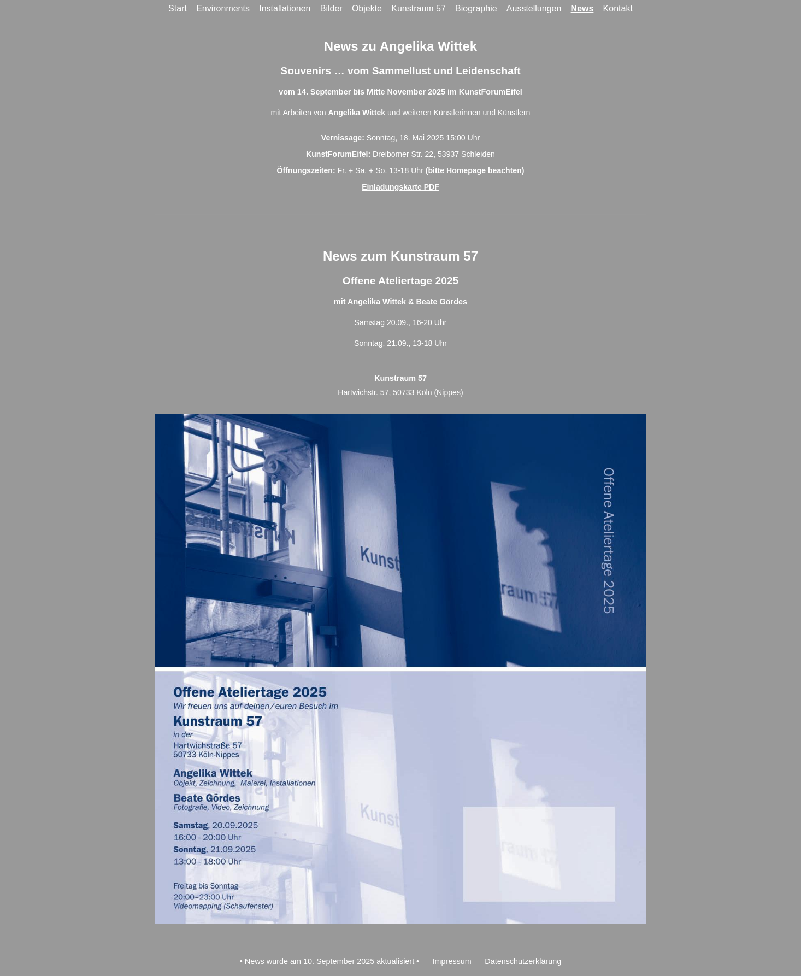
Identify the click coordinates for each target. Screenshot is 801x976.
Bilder (331, 8)
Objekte (367, 8)
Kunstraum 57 (418, 8)
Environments (223, 8)
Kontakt (618, 8)
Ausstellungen (534, 8)
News (582, 8)
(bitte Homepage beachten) (475, 170)
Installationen (284, 8)
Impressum (452, 961)
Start (177, 8)
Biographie (476, 8)
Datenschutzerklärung (523, 961)
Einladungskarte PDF (400, 187)
